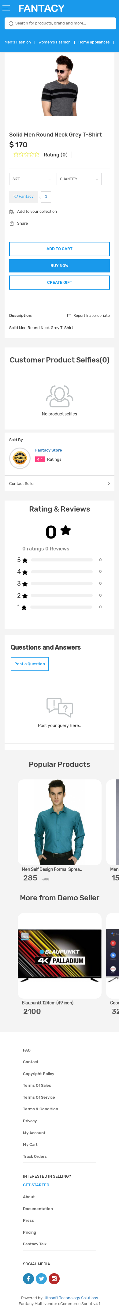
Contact (31, 1062)
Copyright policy (38, 1073)
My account (34, 1133)
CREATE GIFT (59, 282)
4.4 (40, 459)
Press (28, 1220)
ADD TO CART (59, 248)
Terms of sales (37, 1085)
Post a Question (29, 664)
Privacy (30, 1121)
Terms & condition (40, 1109)
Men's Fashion (18, 42)
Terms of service (39, 1097)
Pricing (29, 1232)
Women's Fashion (55, 42)
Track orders (35, 1156)
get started (36, 1185)
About (29, 1197)
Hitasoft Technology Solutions (70, 1298)
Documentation (38, 1208)
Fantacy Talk (34, 1244)
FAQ (27, 1050)
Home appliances (94, 42)
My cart (30, 1144)
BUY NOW (59, 265)
